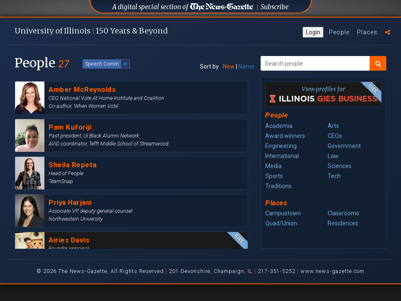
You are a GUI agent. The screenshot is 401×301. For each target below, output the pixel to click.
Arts (333, 125)
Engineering (281, 146)
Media (273, 166)
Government (344, 146)
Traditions (278, 186)
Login (313, 32)
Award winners (285, 136)
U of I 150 (91, 31)
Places (367, 32)
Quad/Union (281, 223)
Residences (343, 223)
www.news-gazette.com (332, 271)
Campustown (283, 213)
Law (333, 156)
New (229, 66)
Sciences (340, 166)
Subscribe (275, 7)
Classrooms (343, 213)
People (339, 32)
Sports (274, 176)
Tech (334, 176)
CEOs (335, 136)
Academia (278, 125)
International (282, 156)
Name (246, 66)
